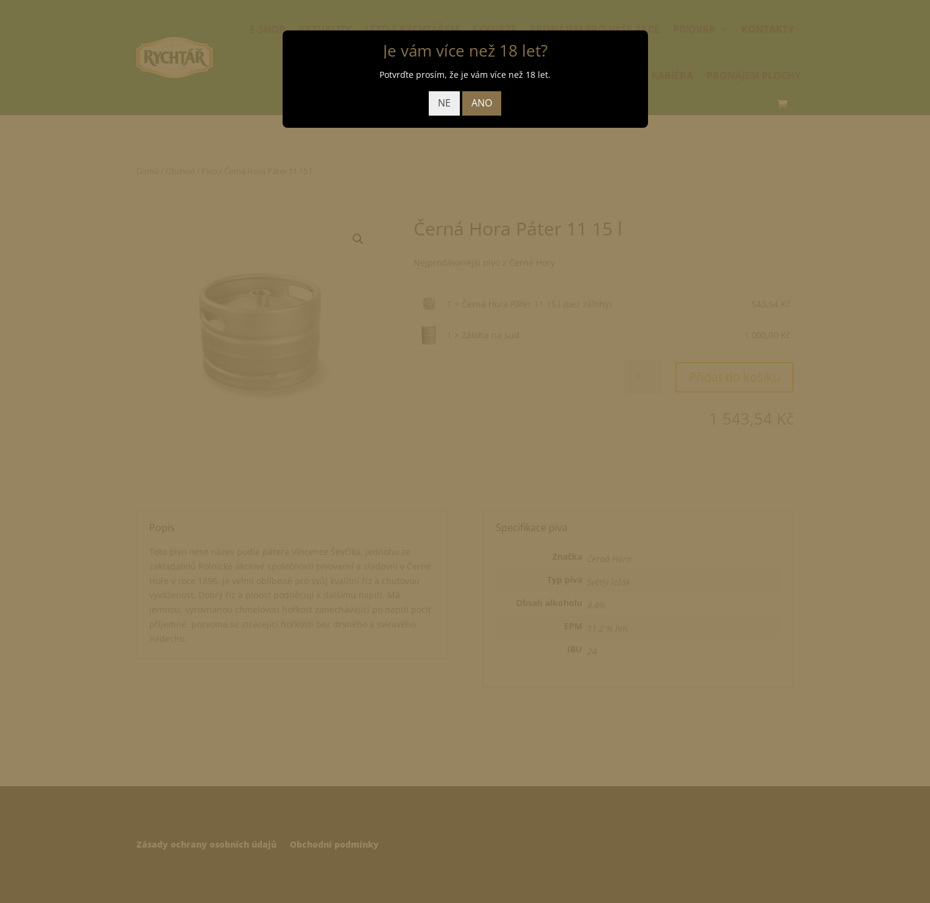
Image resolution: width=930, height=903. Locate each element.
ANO (481, 103)
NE (444, 103)
